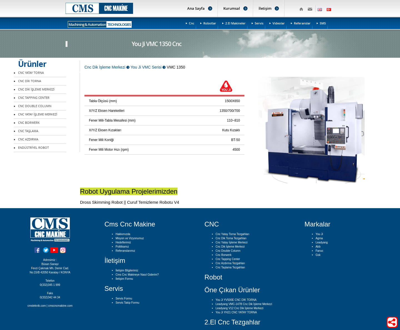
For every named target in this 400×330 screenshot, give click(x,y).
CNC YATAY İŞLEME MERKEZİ (37, 114)
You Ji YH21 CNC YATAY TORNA (236, 312)
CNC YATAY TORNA (31, 73)
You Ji (319, 234)
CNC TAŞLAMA (28, 131)
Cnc (191, 23)
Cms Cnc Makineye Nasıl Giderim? (137, 274)
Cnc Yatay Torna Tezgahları (232, 234)
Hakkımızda (123, 234)
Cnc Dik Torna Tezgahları (231, 238)
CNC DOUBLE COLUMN (34, 106)
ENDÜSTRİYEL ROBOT (33, 148)
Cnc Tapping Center (228, 259)
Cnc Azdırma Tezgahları (230, 263)
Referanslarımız (125, 250)
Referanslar (302, 23)
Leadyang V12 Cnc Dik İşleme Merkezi (239, 308)
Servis (259, 23)
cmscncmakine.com (60, 305)
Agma (319, 238)
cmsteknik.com (37, 305)
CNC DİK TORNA (29, 81)
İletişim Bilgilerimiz (127, 270)
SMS (323, 23)
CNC (211, 224)
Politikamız (122, 246)
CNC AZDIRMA (28, 139)
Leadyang (322, 242)
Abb (318, 246)
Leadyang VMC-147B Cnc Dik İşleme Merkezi (244, 304)
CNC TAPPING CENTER (33, 98)
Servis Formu (124, 298)
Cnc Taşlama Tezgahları (230, 267)
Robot (213, 277)
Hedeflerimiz (123, 242)
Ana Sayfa (196, 8)
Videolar (278, 23)
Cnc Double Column (228, 250)
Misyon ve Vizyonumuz (130, 238)
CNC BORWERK (29, 123)
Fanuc (319, 250)
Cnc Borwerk (223, 254)
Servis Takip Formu (127, 302)
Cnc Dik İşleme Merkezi (230, 246)
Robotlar (209, 23)
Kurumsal (231, 8)
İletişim (265, 8)
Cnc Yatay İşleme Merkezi (232, 242)
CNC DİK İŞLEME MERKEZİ (36, 89)
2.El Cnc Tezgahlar (232, 322)
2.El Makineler (235, 23)
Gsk (318, 254)
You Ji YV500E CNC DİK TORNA (236, 299)
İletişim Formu (124, 278)
